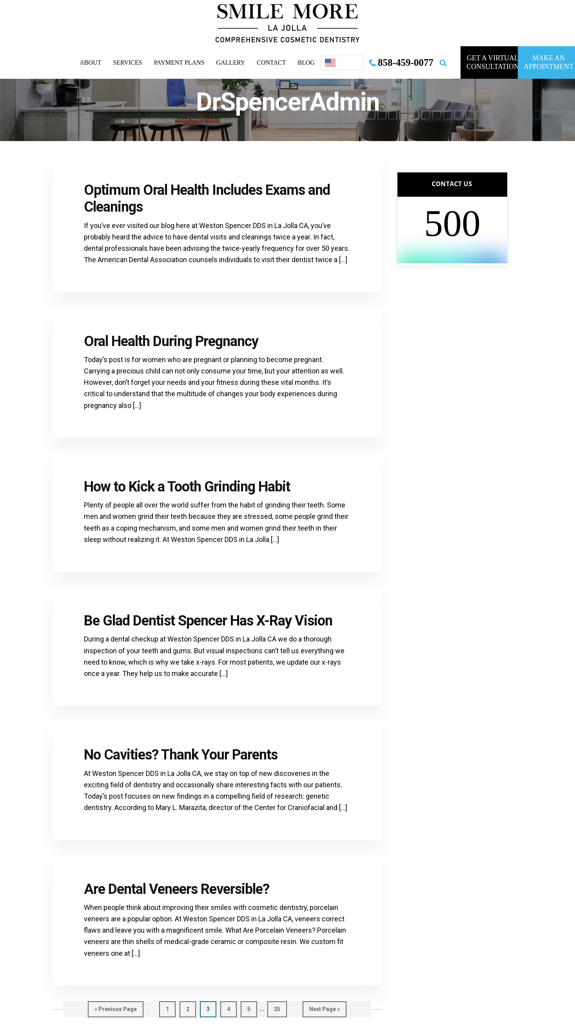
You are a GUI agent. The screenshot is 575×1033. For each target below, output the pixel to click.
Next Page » (324, 1011)
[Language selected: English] (342, 62)
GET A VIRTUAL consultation (492, 62)
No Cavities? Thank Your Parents (181, 755)
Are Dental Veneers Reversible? (176, 889)
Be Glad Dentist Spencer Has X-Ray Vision (208, 621)
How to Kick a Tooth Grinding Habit (187, 486)
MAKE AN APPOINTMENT (548, 62)
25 (280, 1008)
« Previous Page (115, 1011)
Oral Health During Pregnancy (171, 341)
